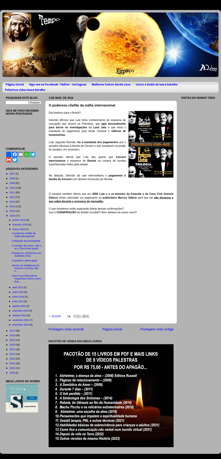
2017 (12, 330)
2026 (12, 372)
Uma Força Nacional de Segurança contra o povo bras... (26, 278)
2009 (12, 183)
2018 (12, 335)
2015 (12, 211)
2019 (12, 340)
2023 (12, 358)
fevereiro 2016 (20, 224)
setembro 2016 (20, 310)
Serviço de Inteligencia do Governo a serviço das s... (25, 268)
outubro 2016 (19, 315)
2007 (12, 173)
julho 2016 (18, 301)
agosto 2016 (19, 306)
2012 (12, 197)
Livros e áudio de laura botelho (157, 84)
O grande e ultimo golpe (24, 260)
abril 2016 (18, 287)
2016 (12, 215)
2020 (12, 344)
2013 (12, 201)
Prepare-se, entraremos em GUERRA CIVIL (26, 254)
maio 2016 (18, 292)
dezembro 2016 (21, 324)
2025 (12, 368)
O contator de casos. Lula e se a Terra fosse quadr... (26, 247)
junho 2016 (18, 296)
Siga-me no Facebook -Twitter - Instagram (58, 84)
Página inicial (15, 84)
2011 (12, 192)
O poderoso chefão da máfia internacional (23, 234)
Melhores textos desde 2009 (111, 84)
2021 (12, 349)
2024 (12, 363)
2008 (12, 178)
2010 (12, 187)
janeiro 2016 (19, 220)
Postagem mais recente (66, 329)
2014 (12, 206)
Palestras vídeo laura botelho (25, 90)
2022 (12, 354)
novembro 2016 (21, 320)
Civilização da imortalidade (26, 241)
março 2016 (19, 229)
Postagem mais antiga (157, 329)
